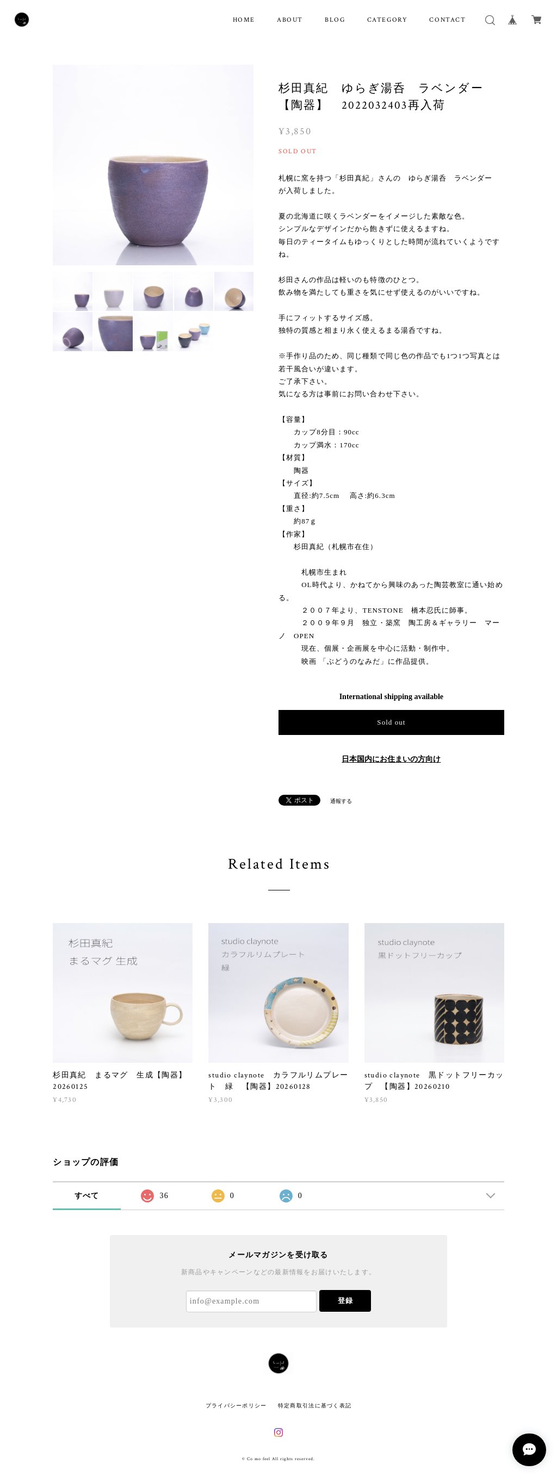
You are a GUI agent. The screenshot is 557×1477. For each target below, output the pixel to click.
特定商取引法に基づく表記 (314, 1406)
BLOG (335, 20)
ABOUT (290, 20)
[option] (153, 165)
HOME (244, 20)
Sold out (391, 722)
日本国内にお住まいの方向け (391, 759)
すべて (87, 1196)
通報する (341, 801)
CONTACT (447, 20)
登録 (345, 1301)
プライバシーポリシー (236, 1406)
